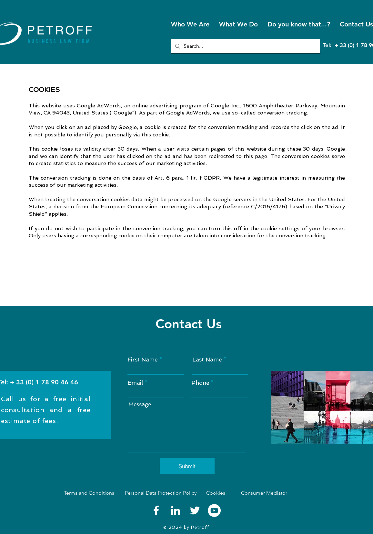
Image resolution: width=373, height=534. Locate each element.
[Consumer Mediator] (277, 493)
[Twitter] (194, 510)
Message (139, 404)
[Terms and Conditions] (90, 493)
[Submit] (187, 466)
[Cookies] (218, 493)
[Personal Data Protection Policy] (160, 493)
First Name (142, 359)
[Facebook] (156, 510)
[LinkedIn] (175, 510)
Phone (200, 383)
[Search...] (245, 46)
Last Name (207, 359)
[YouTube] (214, 510)
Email (135, 383)
